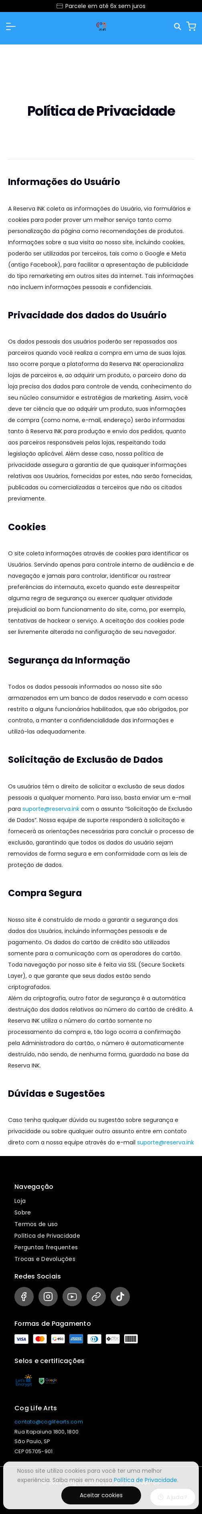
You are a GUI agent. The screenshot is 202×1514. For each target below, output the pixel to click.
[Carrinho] (191, 26)
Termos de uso (36, 1224)
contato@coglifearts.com (48, 1421)
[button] (11, 26)
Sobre (22, 1212)
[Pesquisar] (178, 26)
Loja (20, 1201)
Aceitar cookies (101, 1495)
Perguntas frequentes (46, 1247)
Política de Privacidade (47, 1236)
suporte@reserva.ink (50, 809)
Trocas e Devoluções (44, 1259)
